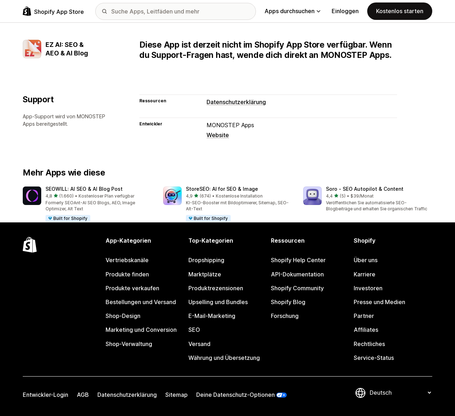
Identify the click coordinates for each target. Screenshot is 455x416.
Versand (199, 343)
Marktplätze (204, 274)
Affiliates (366, 329)
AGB (83, 394)
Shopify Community (297, 288)
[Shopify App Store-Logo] (53, 11)
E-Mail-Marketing (211, 315)
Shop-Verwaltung (129, 343)
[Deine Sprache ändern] (400, 393)
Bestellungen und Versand (141, 302)
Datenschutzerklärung (236, 102)
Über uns (366, 260)
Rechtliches (369, 343)
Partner (364, 315)
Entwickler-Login (45, 394)
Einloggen (345, 11)
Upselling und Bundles (218, 302)
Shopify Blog (288, 302)
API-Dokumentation (297, 274)
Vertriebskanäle (127, 260)
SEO (194, 329)
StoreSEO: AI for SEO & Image (222, 189)
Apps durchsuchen (292, 11)
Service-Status (374, 357)
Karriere (364, 274)
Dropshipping (206, 260)
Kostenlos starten (399, 11)
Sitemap (176, 394)
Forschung (285, 315)
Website (218, 135)
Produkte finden (127, 274)
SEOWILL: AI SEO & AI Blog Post (84, 189)
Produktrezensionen (215, 288)
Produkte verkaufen (132, 288)
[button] (87, 205)
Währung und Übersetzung (224, 357)
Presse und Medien (379, 302)
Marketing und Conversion (141, 329)
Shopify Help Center (298, 260)
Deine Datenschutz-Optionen (235, 394)
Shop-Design (123, 315)
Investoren (368, 288)
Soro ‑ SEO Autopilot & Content (364, 189)
